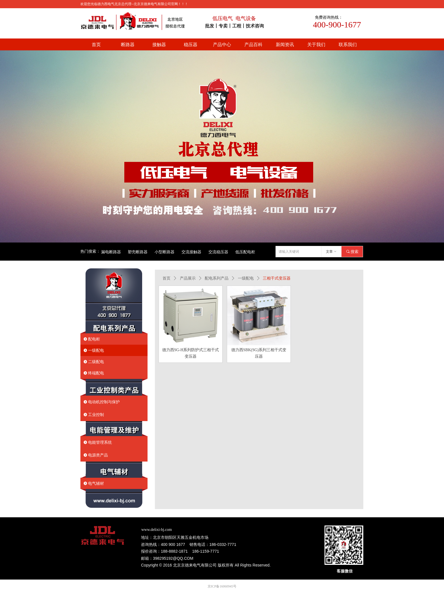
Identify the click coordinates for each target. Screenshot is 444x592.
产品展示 (188, 278)
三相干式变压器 (277, 278)
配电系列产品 (217, 278)
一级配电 (246, 278)
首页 (166, 278)
